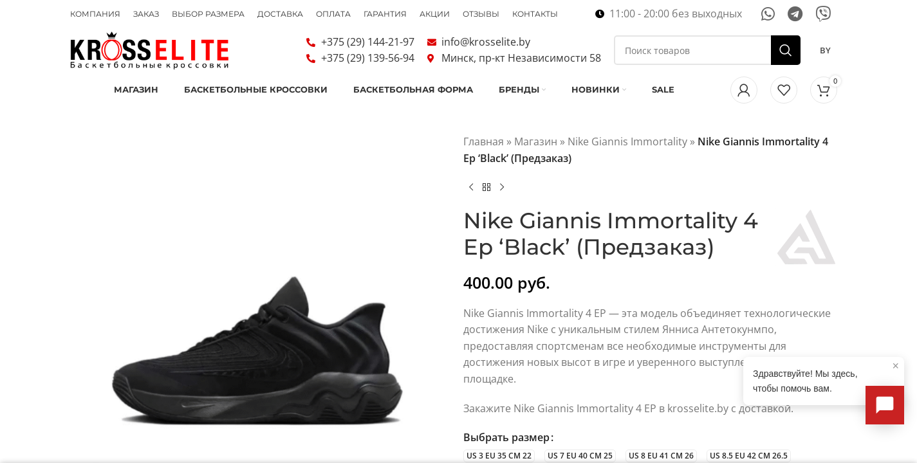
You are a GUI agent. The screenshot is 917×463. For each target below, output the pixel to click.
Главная (483, 160)
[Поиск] (707, 59)
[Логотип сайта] (150, 58)
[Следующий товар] (502, 205)
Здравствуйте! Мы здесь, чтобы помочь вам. (826, 376)
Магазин (535, 160)
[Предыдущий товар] (471, 205)
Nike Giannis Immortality (627, 160)
